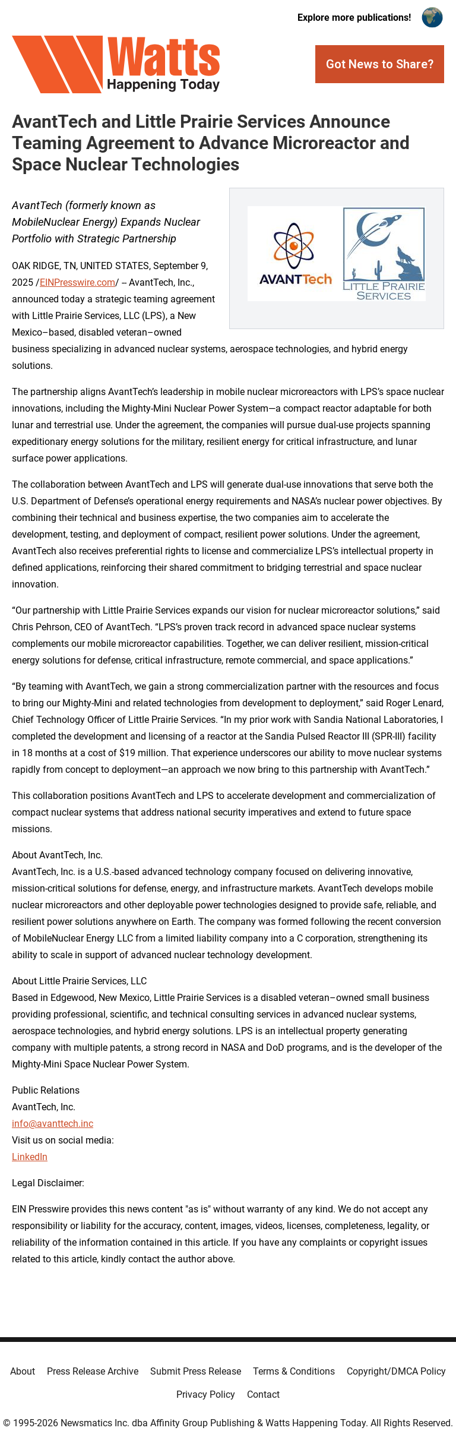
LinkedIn (30, 1157)
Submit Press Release (195, 1371)
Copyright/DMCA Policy (396, 1371)
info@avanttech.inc (52, 1123)
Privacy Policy (205, 1394)
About (22, 1371)
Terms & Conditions (294, 1371)
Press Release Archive (92, 1371)
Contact (263, 1394)
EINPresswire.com (77, 282)
